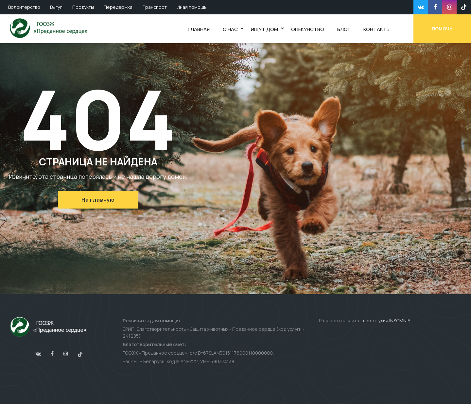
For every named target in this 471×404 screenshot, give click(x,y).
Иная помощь (192, 7)
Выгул (56, 7)
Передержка (118, 7)
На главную (98, 199)
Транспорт (154, 7)
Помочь (442, 28)
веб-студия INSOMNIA (386, 320)
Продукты (83, 7)
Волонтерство (24, 7)
